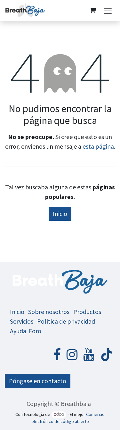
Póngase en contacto (37, 381)
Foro (35, 331)
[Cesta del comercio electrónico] (92, 10)
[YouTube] (88, 354)
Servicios (21, 321)
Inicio (60, 214)
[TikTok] (106, 354)
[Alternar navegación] (107, 10)
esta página (98, 146)
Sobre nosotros (48, 312)
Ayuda (18, 331)
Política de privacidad (66, 321)
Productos (87, 312)
